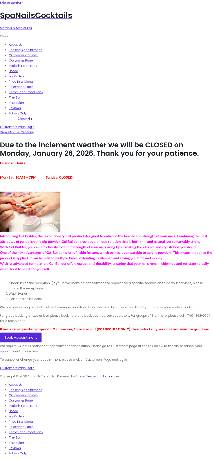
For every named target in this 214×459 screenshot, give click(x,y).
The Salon (16, 443)
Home (13, 411)
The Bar (14, 437)
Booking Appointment (25, 390)
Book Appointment (20, 337)
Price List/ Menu (21, 421)
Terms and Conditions (26, 432)
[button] (17, 132)
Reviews (15, 448)
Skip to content (12, 2)
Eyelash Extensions (23, 406)
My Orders (16, 416)
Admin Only (18, 453)
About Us (15, 384)
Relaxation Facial (21, 427)
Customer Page (21, 400)
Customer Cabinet (23, 395)
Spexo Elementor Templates (97, 376)
